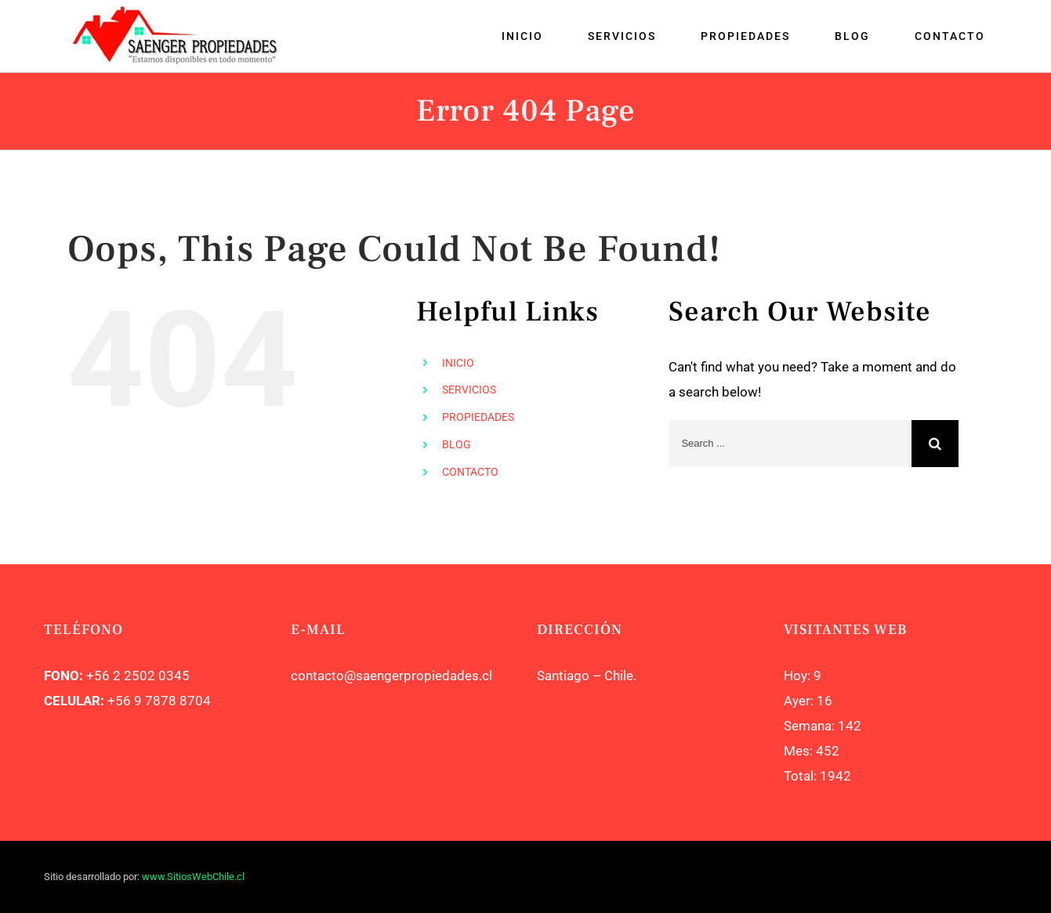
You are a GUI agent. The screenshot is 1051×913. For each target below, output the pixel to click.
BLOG (456, 444)
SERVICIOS (469, 389)
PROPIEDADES (478, 417)
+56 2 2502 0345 (138, 675)
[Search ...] (790, 443)
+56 (119, 700)
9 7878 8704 (171, 700)
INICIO (458, 363)
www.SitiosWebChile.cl (193, 876)
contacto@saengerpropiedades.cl (391, 675)
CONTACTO (470, 472)
